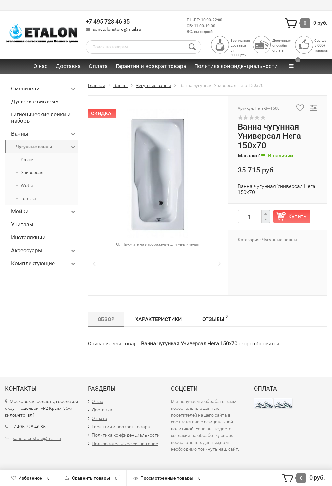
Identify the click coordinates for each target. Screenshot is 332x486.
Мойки (43, 211)
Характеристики (158, 319)
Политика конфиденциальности (236, 66)
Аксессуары (43, 250)
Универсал (32, 172)
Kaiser (27, 159)
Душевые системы (35, 101)
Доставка (68, 66)
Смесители (43, 88)
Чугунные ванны (46, 147)
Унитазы (22, 224)
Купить (297, 216)
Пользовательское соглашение (125, 443)
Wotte (27, 185)
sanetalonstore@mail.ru (117, 29)
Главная (96, 85)
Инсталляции (28, 237)
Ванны (43, 133)
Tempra (28, 198)
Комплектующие (43, 263)
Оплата (98, 66)
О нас (40, 66)
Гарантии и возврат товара (151, 66)
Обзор (106, 319)
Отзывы (215, 318)
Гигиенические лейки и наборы (41, 117)
